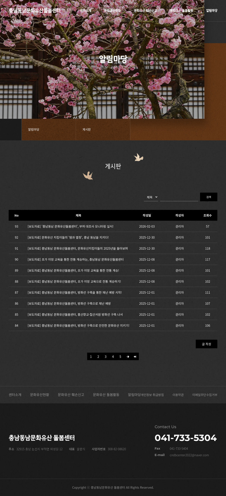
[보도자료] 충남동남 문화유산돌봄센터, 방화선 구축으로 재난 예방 (69, 303)
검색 (208, 197)
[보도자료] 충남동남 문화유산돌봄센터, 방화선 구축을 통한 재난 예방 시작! (75, 292)
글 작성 (206, 344)
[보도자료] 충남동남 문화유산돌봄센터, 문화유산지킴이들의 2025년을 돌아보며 (78, 248)
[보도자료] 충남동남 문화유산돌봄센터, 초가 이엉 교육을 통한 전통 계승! (73, 270)
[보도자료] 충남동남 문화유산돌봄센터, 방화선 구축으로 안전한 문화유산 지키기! (78, 325)
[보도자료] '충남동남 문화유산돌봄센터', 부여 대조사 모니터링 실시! (71, 226)
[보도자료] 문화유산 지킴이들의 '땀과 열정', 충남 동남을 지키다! (68, 237)
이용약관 (178, 395)
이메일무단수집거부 (204, 395)
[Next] (127, 356)
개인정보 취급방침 (152, 395)
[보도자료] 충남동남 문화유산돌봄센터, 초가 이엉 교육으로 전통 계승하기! (74, 281)
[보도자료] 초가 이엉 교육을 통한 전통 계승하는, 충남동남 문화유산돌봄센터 (76, 259)
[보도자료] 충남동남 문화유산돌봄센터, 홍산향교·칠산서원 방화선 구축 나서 (75, 314)
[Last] (135, 356)
